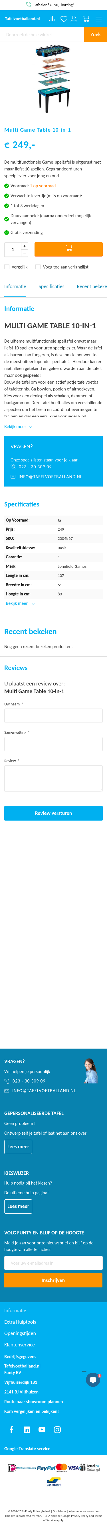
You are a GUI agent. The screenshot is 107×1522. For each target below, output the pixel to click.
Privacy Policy (79, 1516)
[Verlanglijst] (64, 19)
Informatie (15, 286)
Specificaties (51, 286)
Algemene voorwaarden (84, 1511)
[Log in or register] (74, 19)
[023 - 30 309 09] (53, 466)
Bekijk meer (17, 603)
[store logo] (22, 19)
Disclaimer (59, 1511)
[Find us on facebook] (11, 1430)
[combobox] (42, 34)
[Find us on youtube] (42, 1430)
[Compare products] (52, 19)
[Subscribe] (53, 1280)
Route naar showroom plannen (33, 1401)
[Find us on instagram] (57, 1430)
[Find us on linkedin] (27, 1430)
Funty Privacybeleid (37, 1511)
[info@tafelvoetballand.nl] (53, 476)
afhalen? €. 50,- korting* (55, 4)
